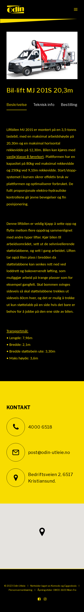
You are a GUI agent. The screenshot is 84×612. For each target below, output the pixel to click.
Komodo (55, 585)
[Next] (68, 64)
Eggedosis (70, 585)
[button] (75, 9)
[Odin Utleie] (16, 9)
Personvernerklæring (21, 589)
